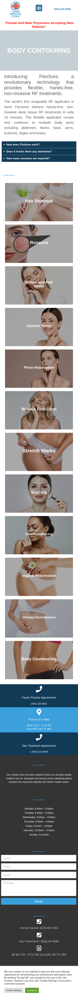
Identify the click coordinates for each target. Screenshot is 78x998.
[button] (39, 8)
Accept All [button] (32, 990)
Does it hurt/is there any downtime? (29, 151)
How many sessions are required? (28, 158)
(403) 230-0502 (62, 9)
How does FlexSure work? (23, 144)
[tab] (39, 144)
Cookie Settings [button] (13, 990)
